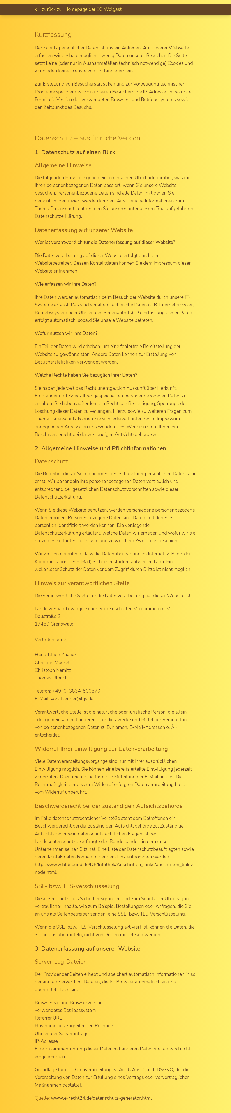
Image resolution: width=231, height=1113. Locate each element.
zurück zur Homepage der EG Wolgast (78, 9)
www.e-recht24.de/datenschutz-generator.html (101, 1098)
